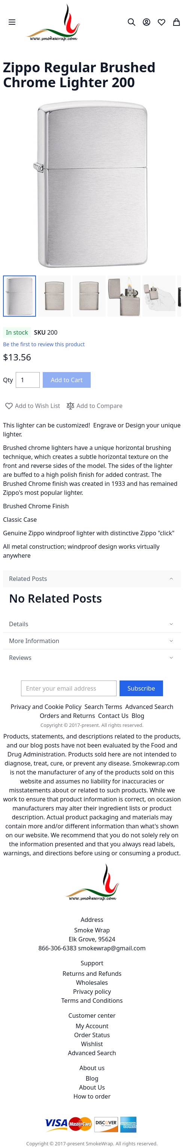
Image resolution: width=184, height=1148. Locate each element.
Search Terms (103, 707)
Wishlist (92, 1044)
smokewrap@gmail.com (111, 948)
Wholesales (92, 982)
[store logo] (53, 22)
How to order (92, 1096)
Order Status (92, 1035)
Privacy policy (92, 991)
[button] (19, 296)
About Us (92, 1087)
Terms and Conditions (92, 1000)
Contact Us (113, 716)
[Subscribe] (141, 688)
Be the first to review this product (44, 344)
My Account (92, 1026)
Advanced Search (149, 707)
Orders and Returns (67, 716)
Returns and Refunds (92, 973)
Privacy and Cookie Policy (45, 707)
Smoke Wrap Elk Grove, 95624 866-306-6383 (76, 939)
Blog (138, 716)
